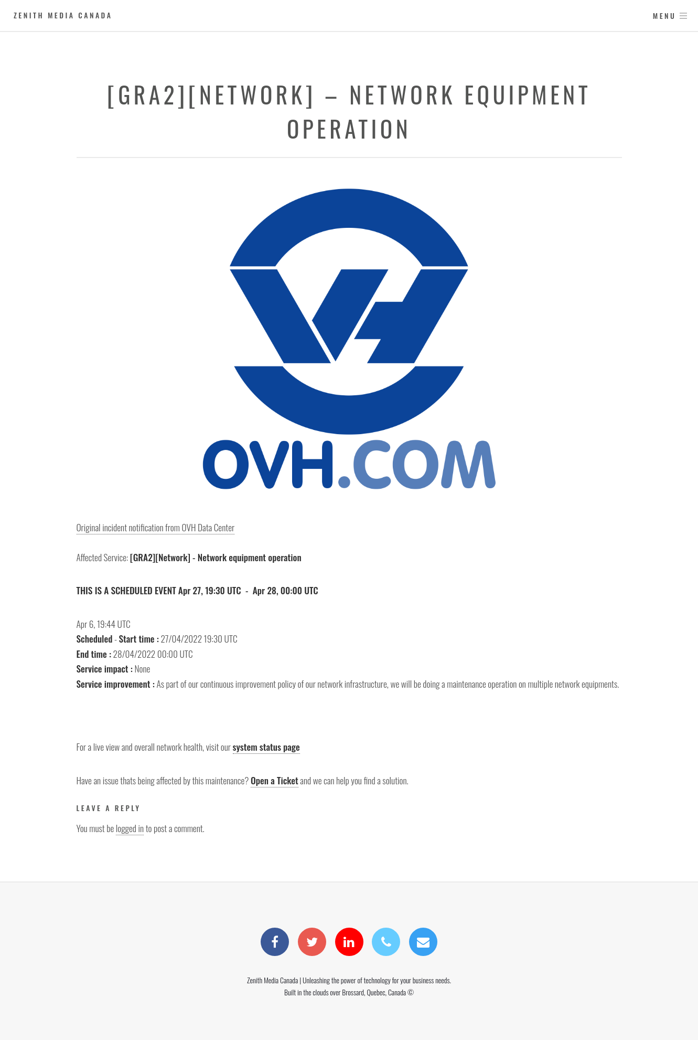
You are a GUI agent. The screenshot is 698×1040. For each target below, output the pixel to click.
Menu (664, 15)
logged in (130, 828)
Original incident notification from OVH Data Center (156, 527)
